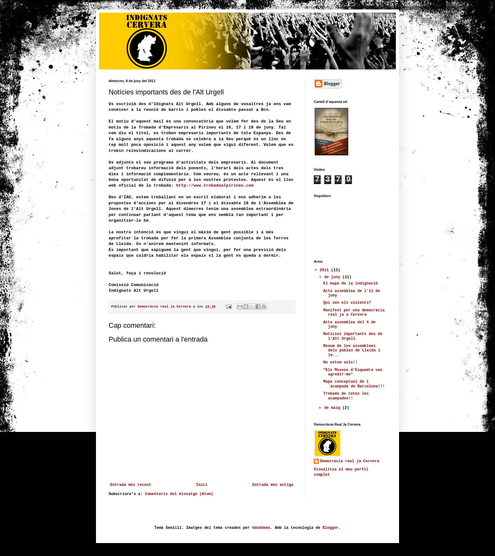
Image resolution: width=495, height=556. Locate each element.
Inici (201, 485)
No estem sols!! (340, 362)
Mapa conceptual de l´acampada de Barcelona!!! (354, 384)
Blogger (330, 528)
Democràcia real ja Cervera (349, 461)
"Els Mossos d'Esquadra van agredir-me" (352, 372)
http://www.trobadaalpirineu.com (214, 185)
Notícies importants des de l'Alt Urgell (352, 336)
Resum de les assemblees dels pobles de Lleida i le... (351, 350)
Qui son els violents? (347, 303)
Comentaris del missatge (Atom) (179, 494)
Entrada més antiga (272, 485)
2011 (325, 270)
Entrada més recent (130, 485)
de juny (333, 277)
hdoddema (261, 528)
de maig (333, 408)
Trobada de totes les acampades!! (346, 396)
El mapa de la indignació (350, 283)
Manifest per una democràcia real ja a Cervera (354, 312)
